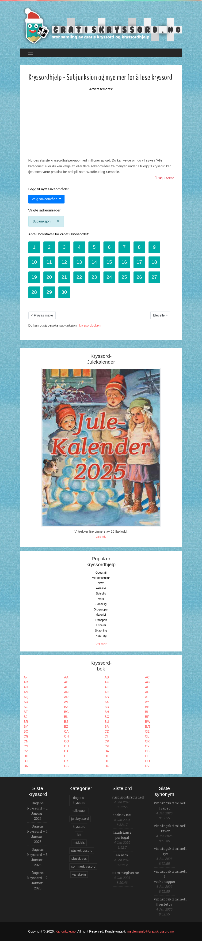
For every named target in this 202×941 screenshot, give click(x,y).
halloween (79, 811)
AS (107, 697)
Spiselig (101, 593)
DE (66, 756)
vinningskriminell (128, 797)
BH (107, 712)
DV (147, 766)
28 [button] (34, 292)
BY (26, 726)
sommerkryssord (83, 866)
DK (66, 761)
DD (26, 756)
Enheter (101, 625)
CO (66, 741)
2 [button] (49, 247)
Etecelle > (160, 315)
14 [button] (94, 262)
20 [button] (49, 277)
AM (26, 692)
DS (66, 766)
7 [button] (124, 247)
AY (147, 702)
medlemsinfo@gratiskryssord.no (150, 931)
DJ (26, 761)
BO (107, 717)
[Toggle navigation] (30, 53)
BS (66, 721)
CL (147, 736)
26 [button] (139, 277)
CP (107, 741)
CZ (26, 751)
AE (66, 682)
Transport (101, 620)
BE (147, 707)
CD (107, 731)
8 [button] (139, 247)
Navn (101, 583)
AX (107, 702)
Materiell (101, 614)
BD (107, 707)
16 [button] (124, 262)
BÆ (147, 726)
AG (147, 682)
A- (25, 677)
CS (26, 746)
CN (26, 741)
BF (26, 712)
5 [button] (94, 247)
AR (66, 697)
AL (147, 687)
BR (26, 721)
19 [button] (34, 277)
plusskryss (79, 858)
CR (147, 741)
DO (147, 761)
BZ (66, 726)
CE (147, 731)
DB (147, 751)
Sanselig (101, 604)
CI (106, 736)
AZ (26, 707)
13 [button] (79, 262)
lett (79, 834)
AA (66, 677)
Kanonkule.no (66, 931)
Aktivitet (101, 588)
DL (107, 761)
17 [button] (139, 262)
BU (107, 721)
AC (147, 677)
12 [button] (64, 262)
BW (147, 721)
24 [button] (109, 277)
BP (147, 717)
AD (26, 682)
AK (107, 687)
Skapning (101, 630)
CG (26, 736)
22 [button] (79, 277)
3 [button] (64, 247)
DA (107, 751)
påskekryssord (81, 850)
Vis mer (101, 644)
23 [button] (94, 277)
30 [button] (64, 292)
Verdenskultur (101, 578)
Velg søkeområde (45, 199)
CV (107, 746)
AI (65, 687)
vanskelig (79, 874)
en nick (122, 855)
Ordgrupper (101, 609)
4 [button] (79, 247)
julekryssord (80, 819)
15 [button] (109, 262)
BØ (26, 731)
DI (146, 756)
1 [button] (34, 247)
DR (26, 766)
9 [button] (154, 247)
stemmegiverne (125, 872)
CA (66, 731)
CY (147, 746)
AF (107, 682)
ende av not (122, 815)
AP (147, 692)
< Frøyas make (42, 315)
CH (66, 736)
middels (79, 842)
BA (66, 707)
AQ (26, 697)
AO (107, 692)
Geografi (101, 572)
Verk (101, 599)
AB (107, 677)
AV (66, 702)
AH (26, 687)
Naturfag (101, 635)
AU (26, 702)
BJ (25, 717)
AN (66, 692)
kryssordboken (90, 325)
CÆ (67, 751)
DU (107, 766)
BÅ (107, 726)
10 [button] (34, 262)
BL (66, 717)
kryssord (79, 826)
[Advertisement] (101, 119)
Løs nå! (101, 536)
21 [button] (64, 277)
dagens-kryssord (79, 800)
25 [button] (124, 277)
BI (146, 712)
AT (147, 697)
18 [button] (154, 262)
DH (107, 756)
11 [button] (49, 262)
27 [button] (154, 277)
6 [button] (109, 247)
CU (66, 746)
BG (66, 712)
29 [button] (49, 292)
